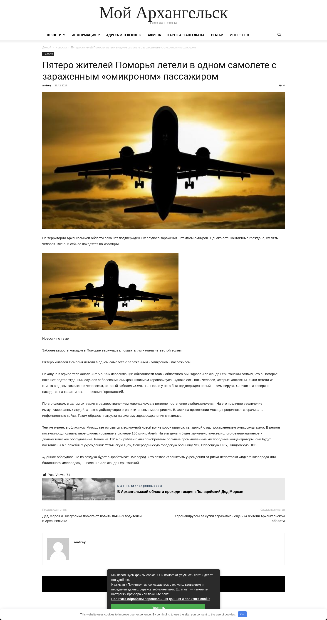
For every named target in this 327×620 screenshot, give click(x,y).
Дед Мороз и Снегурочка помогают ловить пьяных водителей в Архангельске (92, 518)
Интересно (239, 35)
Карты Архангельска (186, 35)
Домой (46, 47)
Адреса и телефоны (123, 35)
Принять (158, 608)
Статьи (217, 35)
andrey (46, 85)
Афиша (154, 35)
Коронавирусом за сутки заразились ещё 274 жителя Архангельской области (229, 518)
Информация (84, 35)
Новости (53, 35)
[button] (279, 35)
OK (242, 614)
